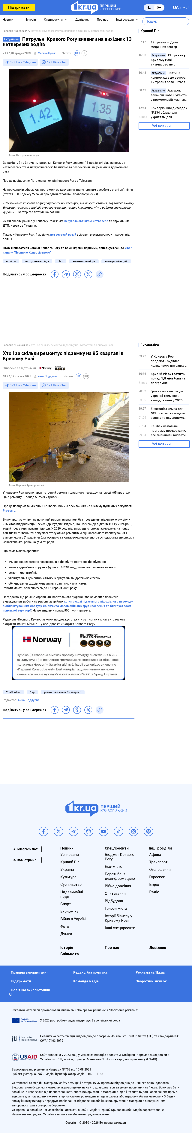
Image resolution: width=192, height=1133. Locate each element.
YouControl (13, 692)
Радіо (154, 892)
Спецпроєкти (53, 19)
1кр (60, 261)
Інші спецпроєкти (120, 928)
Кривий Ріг (69, 862)
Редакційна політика (90, 972)
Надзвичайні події (71, 894)
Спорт (65, 904)
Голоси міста (116, 908)
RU (186, 7)
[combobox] (163, 21)
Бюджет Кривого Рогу (119, 856)
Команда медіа (86, 981)
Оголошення (160, 869)
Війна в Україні (73, 919)
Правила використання (30, 972)
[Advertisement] (68, 313)
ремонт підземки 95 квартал (62, 692)
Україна (67, 869)
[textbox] (163, 21)
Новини (8, 19)
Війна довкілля (118, 886)
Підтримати (18, 7)
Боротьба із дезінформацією (120, 876)
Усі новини (161, 126)
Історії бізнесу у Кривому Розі (118, 918)
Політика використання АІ (29, 992)
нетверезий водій (116, 261)
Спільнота (69, 954)
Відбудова (114, 901)
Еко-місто (113, 866)
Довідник (82, 19)
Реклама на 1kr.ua (150, 972)
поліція (11, 261)
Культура (68, 877)
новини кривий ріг (84, 261)
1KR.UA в (23, 62)
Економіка (69, 911)
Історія (31, 19)
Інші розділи (125, 19)
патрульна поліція (37, 261)
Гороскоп (157, 877)
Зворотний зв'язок (151, 981)
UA (176, 7)
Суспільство (71, 884)
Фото (64, 926)
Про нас (102, 19)
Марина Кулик (47, 53)
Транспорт (158, 862)
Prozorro (9, 510)
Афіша (155, 854)
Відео (154, 884)
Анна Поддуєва (47, 376)
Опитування (115, 893)
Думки (66, 934)
